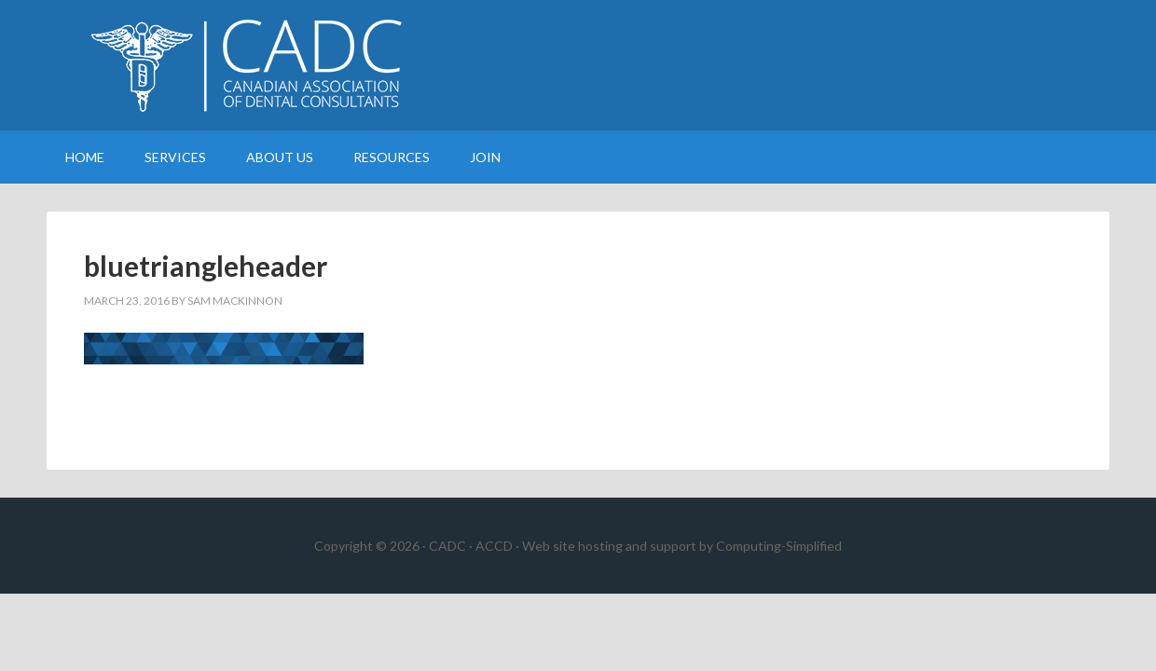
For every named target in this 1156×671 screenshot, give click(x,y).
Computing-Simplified (779, 546)
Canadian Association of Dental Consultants (578, 65)
